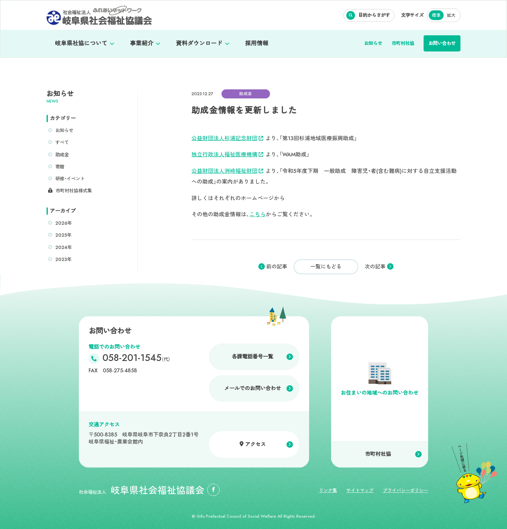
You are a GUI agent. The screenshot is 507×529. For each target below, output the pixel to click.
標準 (436, 15)
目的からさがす (374, 15)
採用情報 (256, 43)
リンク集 (328, 490)
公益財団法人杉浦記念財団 (227, 138)
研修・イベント (70, 178)
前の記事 (276, 266)
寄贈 (59, 166)
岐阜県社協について (81, 43)
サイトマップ (359, 490)
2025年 (63, 235)
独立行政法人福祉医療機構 (227, 154)
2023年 (63, 259)
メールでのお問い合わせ (252, 388)
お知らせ (373, 43)
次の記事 (375, 266)
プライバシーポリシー (405, 490)
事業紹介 (141, 43)
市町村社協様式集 (74, 190)
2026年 (63, 223)
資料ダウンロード (199, 43)
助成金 (62, 155)
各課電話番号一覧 (252, 356)
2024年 (63, 247)
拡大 (451, 15)
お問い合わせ (442, 43)
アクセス (255, 444)
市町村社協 (403, 43)
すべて (62, 142)
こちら (257, 214)
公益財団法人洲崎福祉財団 (227, 171)
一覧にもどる (325, 266)
